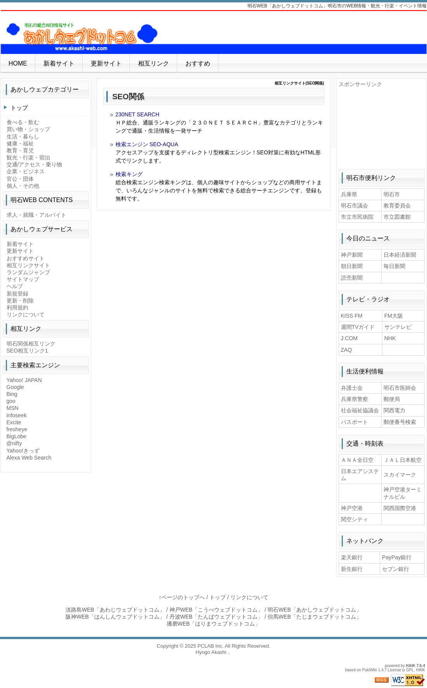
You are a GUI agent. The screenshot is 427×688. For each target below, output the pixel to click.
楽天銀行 (352, 557)
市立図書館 (397, 217)
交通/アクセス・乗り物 (34, 164)
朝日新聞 (352, 266)
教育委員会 (397, 205)
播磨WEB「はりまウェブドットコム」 (214, 624)
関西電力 (394, 410)
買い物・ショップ (28, 129)
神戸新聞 (352, 255)
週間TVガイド (358, 327)
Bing (12, 394)
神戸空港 (352, 508)
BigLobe (16, 436)
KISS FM (352, 316)
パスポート (354, 422)
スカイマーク (400, 475)
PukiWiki (369, 670)
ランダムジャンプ (28, 272)
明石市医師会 (400, 388)
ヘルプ (15, 286)
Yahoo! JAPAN (24, 380)
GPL (410, 670)
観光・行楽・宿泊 (28, 157)
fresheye (17, 429)
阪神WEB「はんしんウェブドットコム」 (115, 617)
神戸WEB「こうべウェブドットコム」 (216, 610)
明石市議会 (354, 205)
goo (11, 401)
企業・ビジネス (26, 171)
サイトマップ (23, 279)
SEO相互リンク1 (27, 350)
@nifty (14, 443)
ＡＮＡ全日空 (357, 460)
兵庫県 (349, 194)
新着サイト (58, 63)
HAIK (410, 666)
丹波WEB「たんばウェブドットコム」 (216, 617)
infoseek (17, 415)
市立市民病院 (357, 217)
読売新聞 (352, 278)
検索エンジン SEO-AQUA (147, 144)
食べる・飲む (23, 122)
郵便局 (392, 399)
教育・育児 (20, 150)
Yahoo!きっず (23, 451)
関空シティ (354, 519)
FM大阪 (393, 316)
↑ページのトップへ (182, 597)
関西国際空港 (400, 508)
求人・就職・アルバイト (36, 215)
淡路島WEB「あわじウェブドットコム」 (115, 610)
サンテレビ (397, 327)
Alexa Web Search (29, 458)
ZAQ (346, 350)
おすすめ (197, 63)
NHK (390, 338)
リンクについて (26, 314)
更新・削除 (20, 300)
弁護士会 (352, 388)
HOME (18, 63)
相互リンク (153, 63)
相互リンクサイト (28, 265)
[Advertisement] (381, 126)
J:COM (349, 338)
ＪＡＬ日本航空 (403, 460)
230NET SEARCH (137, 114)
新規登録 (17, 293)
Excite (14, 422)
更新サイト (106, 63)
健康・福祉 (20, 143)
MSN (13, 408)
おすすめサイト (26, 258)
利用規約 (17, 307)
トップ (19, 107)
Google (15, 387)
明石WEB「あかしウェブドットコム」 (314, 610)
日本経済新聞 (400, 255)
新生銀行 (352, 569)
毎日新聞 (394, 266)
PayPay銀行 (396, 557)
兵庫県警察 (354, 399)
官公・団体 (20, 179)
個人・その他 (23, 186)
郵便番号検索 (400, 422)
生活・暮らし (23, 136)
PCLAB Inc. (210, 646)
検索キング (129, 174)
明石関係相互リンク (31, 344)
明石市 (392, 194)
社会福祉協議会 (360, 410)
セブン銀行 (395, 569)
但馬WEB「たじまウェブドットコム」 (314, 617)
